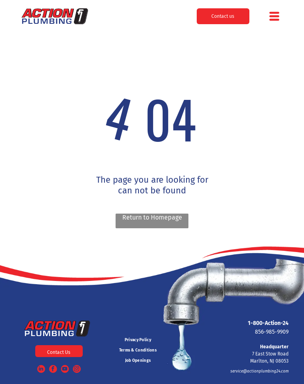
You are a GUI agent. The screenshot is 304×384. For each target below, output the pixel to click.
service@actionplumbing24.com (259, 371)
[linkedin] (41, 370)
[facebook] (53, 370)
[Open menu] (274, 16)
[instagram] (77, 370)
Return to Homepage (152, 217)
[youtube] (65, 370)
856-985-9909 (272, 332)
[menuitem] (137, 340)
